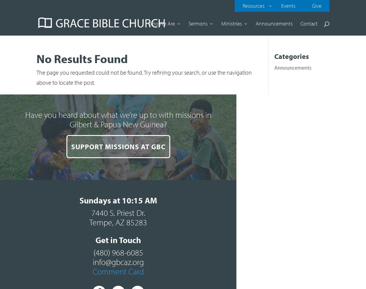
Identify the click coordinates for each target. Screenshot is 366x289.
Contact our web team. (303, 265)
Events (288, 5)
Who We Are (161, 24)
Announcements (274, 24)
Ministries (231, 24)
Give (317, 5)
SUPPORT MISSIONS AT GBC (91, 206)
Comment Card (274, 189)
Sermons (198, 24)
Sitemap (274, 255)
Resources (254, 5)
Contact (309, 24)
